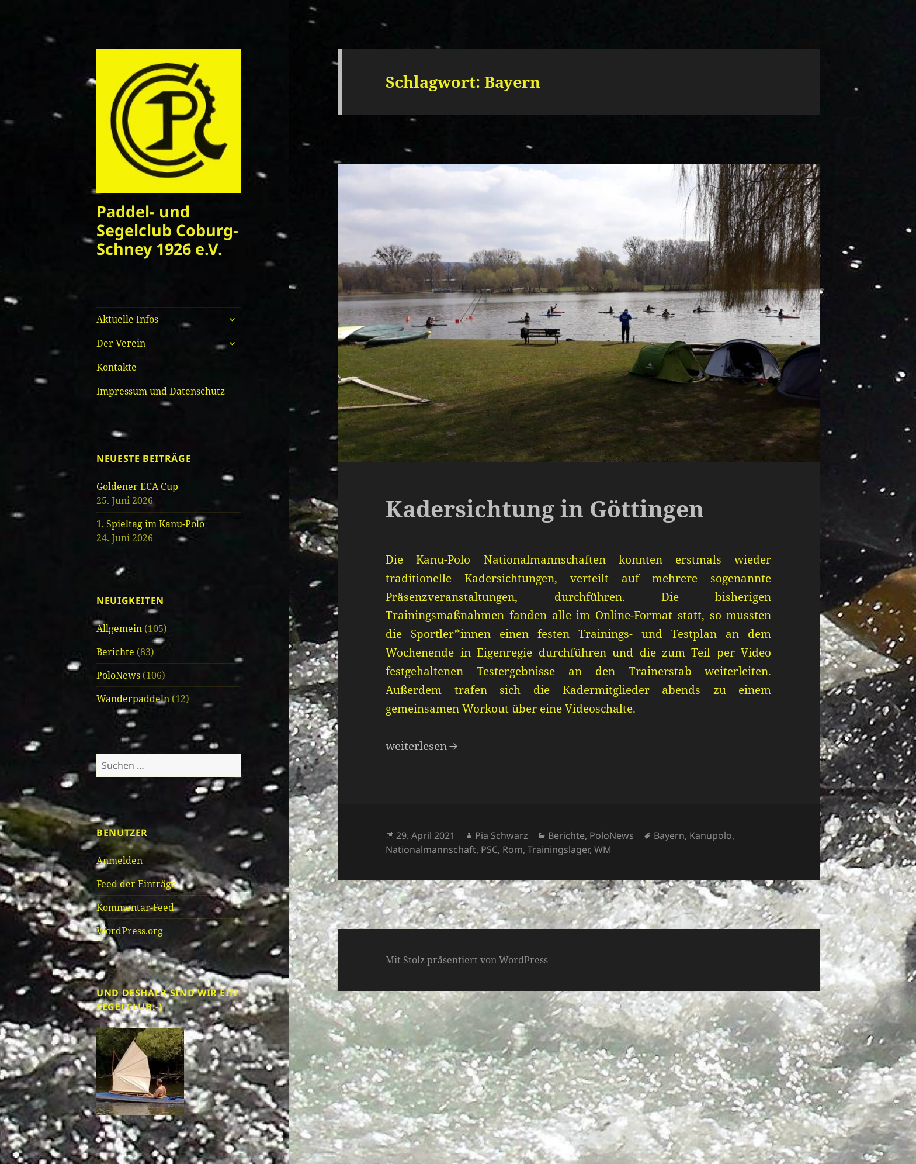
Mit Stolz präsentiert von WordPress (467, 960)
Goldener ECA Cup (137, 486)
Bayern (669, 835)
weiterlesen (423, 746)
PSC (489, 849)
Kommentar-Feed (135, 907)
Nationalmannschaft (431, 849)
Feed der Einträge (136, 884)
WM (603, 849)
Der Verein (120, 343)
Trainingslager (558, 849)
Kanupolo (710, 835)
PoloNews (118, 675)
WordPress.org (129, 930)
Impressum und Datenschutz (160, 391)
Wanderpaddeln (132, 698)
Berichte (115, 651)
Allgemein (119, 628)
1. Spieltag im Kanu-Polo (150, 523)
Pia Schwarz (501, 835)
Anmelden (119, 860)
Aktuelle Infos (127, 319)
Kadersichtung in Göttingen (545, 508)
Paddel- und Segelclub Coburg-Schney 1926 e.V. (167, 230)
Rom (512, 849)
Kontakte (116, 367)
